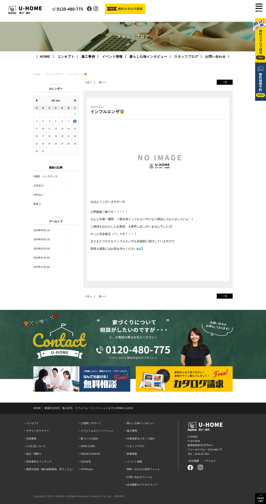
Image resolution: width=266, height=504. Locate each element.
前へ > (102, 82)
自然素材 (31, 438)
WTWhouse (87, 469)
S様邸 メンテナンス (45, 176)
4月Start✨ (39, 194)
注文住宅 (86, 461)
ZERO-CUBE (88, 446)
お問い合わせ (215, 56)
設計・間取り (33, 453)
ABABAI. (119, 496)
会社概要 (194, 461)
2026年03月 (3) (41, 239)
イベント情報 (112, 56)
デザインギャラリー (37, 430)
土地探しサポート (91, 423)
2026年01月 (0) (41, 257)
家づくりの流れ (89, 438)
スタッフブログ (186, 56)
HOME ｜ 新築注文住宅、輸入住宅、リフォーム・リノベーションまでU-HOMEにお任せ (83, 408)
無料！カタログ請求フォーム (143, 469)
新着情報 (132, 453)
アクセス (210, 461)
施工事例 (88, 56)
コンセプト (65, 56)
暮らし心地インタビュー (148, 56)
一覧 (224, 82)
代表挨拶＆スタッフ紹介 (141, 438)
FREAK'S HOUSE (90, 453)
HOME (45, 56)
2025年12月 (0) (41, 267)
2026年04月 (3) (41, 230)
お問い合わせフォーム (139, 477)
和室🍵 (37, 204)
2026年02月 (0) (41, 248)
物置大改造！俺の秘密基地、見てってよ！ (50, 469)
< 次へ (88, 82)
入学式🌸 (38, 185)
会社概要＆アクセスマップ (142, 484)
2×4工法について (35, 446)
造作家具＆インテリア (39, 461)
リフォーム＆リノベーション (97, 430)
